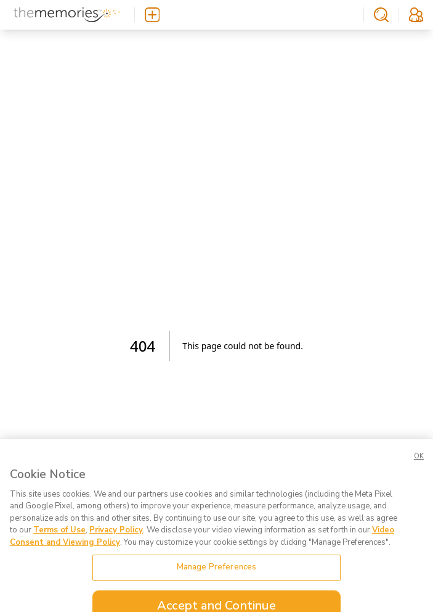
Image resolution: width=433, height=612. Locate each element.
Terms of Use (59, 536)
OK (419, 461)
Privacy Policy (116, 536)
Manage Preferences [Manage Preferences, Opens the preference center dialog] (216, 573)
